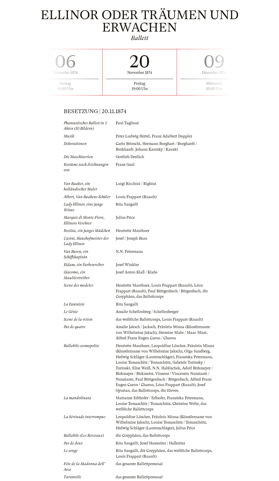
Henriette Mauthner (132, 230)
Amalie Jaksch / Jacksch (136, 327)
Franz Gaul (125, 164)
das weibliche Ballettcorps (138, 319)
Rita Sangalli (127, 204)
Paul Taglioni (127, 123)
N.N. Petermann (129, 251)
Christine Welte (185, 403)
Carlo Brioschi (128, 143)
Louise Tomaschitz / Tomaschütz (143, 362)
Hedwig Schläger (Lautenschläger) (145, 357)
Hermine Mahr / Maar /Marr (183, 332)
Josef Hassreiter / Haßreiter (162, 443)
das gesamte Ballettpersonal (139, 464)
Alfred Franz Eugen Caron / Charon (146, 338)
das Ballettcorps (150, 296)
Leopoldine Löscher (168, 346)
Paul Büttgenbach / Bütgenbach (174, 291)
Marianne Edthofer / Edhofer (140, 398)
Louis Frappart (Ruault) (136, 197)
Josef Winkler (127, 264)
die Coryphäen (128, 435)
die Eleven (169, 390)
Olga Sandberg (197, 351)
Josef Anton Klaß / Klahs (136, 272)
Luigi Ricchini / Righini (136, 183)
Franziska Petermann (194, 357)
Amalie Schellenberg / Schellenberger (147, 311)
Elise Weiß (141, 368)
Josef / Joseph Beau (131, 238)
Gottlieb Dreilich (130, 157)
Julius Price (125, 217)
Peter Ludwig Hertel (133, 136)
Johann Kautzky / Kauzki (156, 149)
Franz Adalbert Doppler (172, 136)
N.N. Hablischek (166, 368)
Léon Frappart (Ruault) (175, 385)
